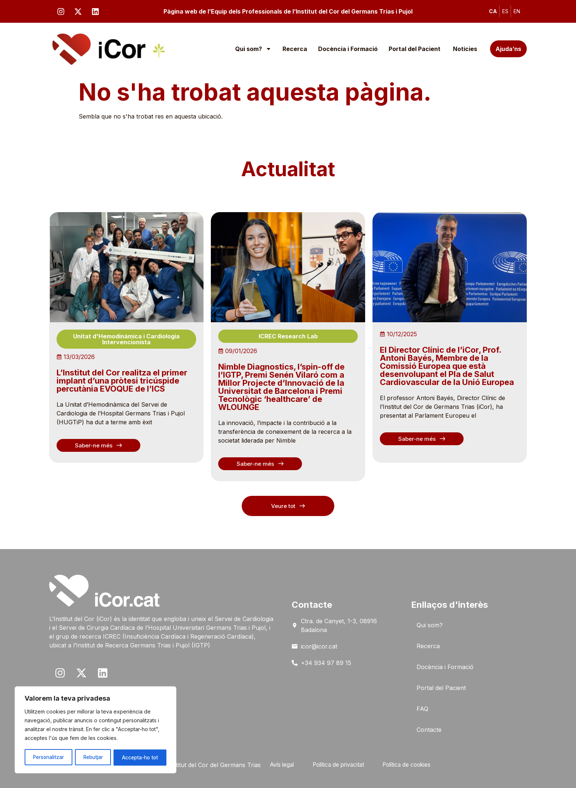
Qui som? (253, 48)
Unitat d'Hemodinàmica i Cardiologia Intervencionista (126, 339)
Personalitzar (49, 757)
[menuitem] (493, 11)
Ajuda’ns (508, 48)
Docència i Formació (348, 48)
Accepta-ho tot (140, 757)
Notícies (465, 48)
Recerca (294, 48)
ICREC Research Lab (288, 336)
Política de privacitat (338, 765)
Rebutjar (93, 757)
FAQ (422, 708)
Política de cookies (410, 765)
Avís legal (277, 765)
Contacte (429, 729)
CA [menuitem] (493, 11)
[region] (95, 730)
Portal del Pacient (415, 48)
